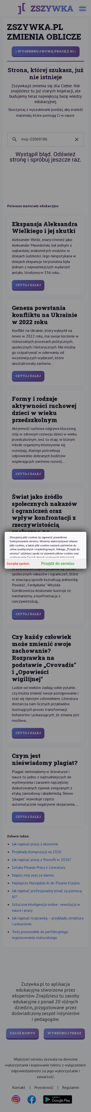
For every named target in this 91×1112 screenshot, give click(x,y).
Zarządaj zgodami (18, 563)
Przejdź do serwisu (57, 563)
